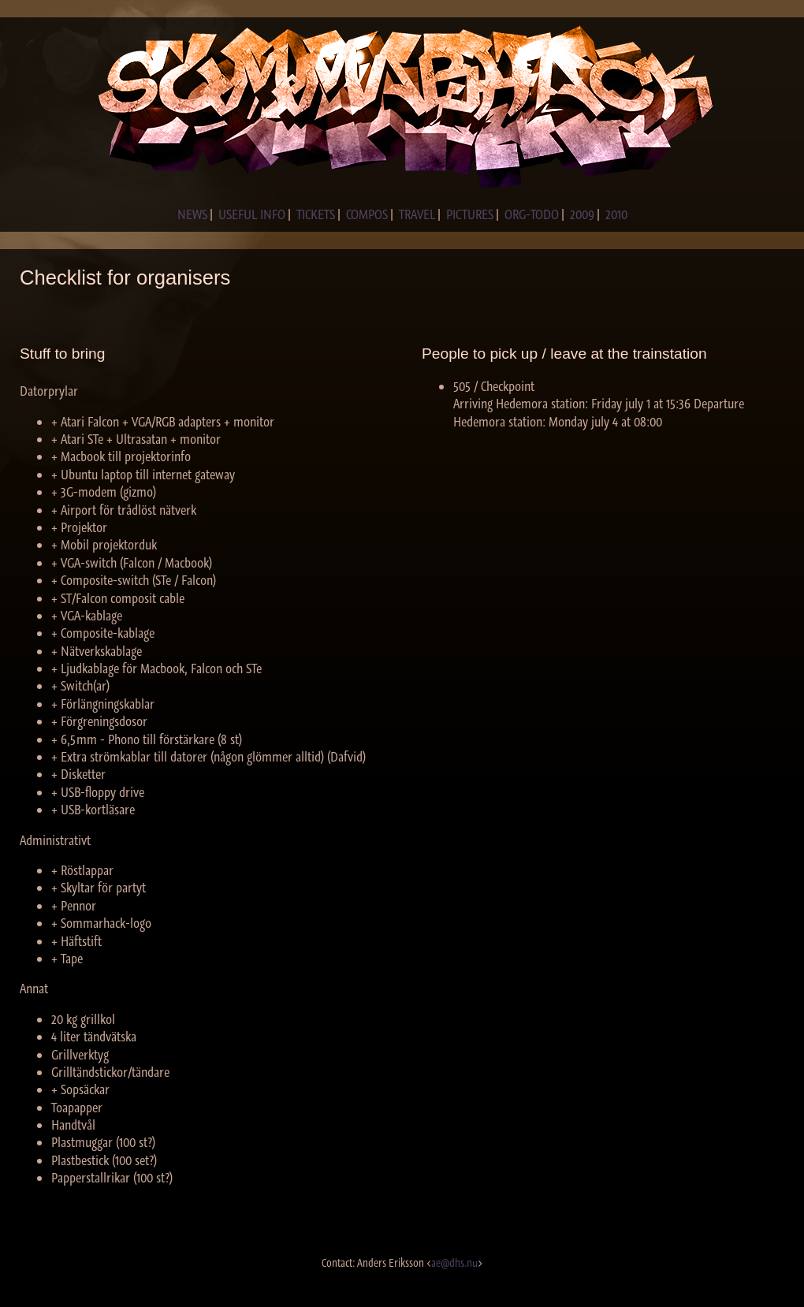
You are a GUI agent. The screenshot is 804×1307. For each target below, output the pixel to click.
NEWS (192, 214)
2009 (582, 214)
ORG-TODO (531, 214)
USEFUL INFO (251, 214)
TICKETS (315, 214)
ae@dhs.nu (454, 1263)
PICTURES (469, 214)
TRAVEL (417, 214)
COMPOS (367, 214)
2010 (616, 214)
